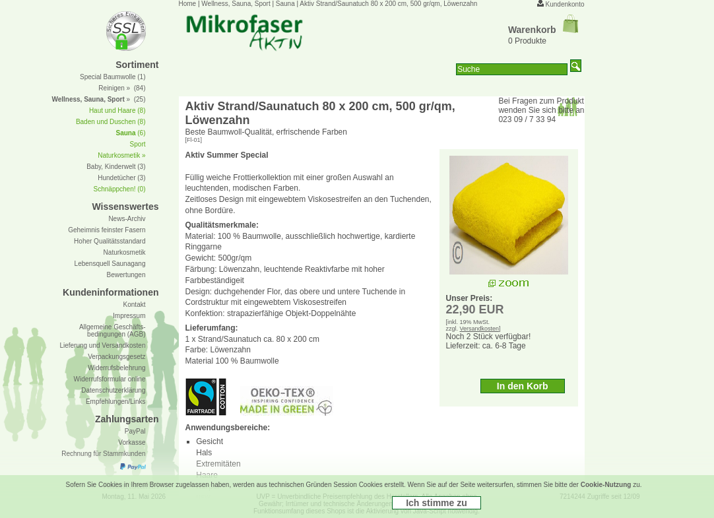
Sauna (285, 3)
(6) (130, 133)
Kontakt (134, 304)
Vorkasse (131, 442)
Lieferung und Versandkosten (102, 345)
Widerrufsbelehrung (116, 368)
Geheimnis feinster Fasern (106, 230)
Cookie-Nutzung (606, 484)
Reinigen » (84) (121, 88)
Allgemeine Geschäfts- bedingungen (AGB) (112, 330)
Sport (138, 144)
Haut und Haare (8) (117, 110)
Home (188, 3)
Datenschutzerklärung (113, 390)
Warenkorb (543, 29)
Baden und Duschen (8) (111, 121)
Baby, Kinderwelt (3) (115, 166)
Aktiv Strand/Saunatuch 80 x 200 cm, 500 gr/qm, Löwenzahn (388, 3)
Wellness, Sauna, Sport (235, 3)
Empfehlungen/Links (116, 401)
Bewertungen (126, 274)
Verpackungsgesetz (116, 356)
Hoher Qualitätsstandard (109, 241)
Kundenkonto (565, 4)
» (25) (98, 99)
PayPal (135, 431)
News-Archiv (126, 218)
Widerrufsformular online (110, 379)
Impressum (129, 315)
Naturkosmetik (125, 252)
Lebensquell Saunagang (110, 263)
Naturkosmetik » (121, 155)
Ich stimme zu (436, 503)
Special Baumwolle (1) (113, 77)
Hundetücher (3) (121, 177)
